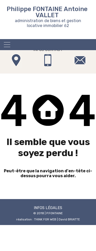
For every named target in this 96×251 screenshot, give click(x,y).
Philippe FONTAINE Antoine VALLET (47, 12)
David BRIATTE (69, 219)
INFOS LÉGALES (48, 207)
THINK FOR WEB (45, 219)
